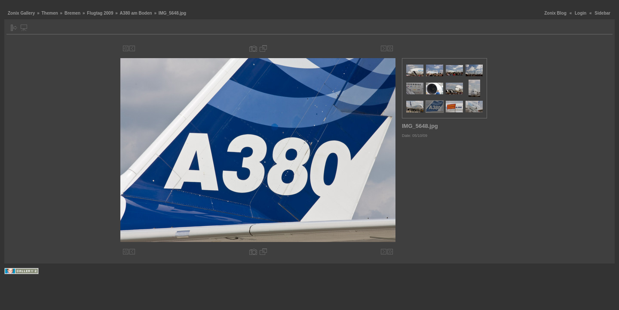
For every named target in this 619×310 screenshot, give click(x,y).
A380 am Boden (136, 13)
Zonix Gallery (21, 13)
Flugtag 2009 (100, 13)
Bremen (72, 13)
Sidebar (602, 13)
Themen (49, 13)
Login (580, 13)
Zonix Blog (555, 13)
